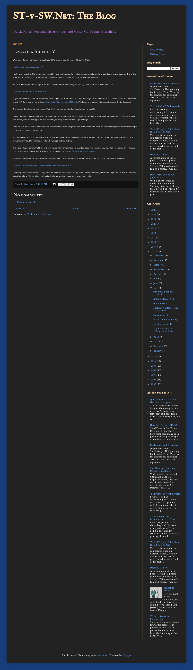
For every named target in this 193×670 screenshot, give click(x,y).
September (159, 269)
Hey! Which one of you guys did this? (162, 176)
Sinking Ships (160, 303)
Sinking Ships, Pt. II (163, 299)
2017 (153, 237)
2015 (154, 246)
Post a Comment (26, 202)
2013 (154, 356)
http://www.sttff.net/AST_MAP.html (84, 151)
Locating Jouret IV (163, 324)
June (156, 283)
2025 (154, 210)
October (157, 264)
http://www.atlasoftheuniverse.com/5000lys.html (61, 102)
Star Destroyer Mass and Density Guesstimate (163, 469)
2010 (154, 361)
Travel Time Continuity (165, 319)
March (157, 341)
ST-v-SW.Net (157, 50)
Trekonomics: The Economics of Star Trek (162, 518)
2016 (154, 242)
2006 (154, 379)
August (157, 274)
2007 (154, 375)
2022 (154, 219)
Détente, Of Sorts (159, 154)
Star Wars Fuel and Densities (163, 293)
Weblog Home (157, 54)
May (156, 288)
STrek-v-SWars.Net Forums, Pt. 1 (160, 617)
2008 (154, 370)
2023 (154, 214)
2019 (154, 228)
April (156, 337)
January (157, 350)
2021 (154, 223)
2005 (154, 384)
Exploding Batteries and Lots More (165, 309)
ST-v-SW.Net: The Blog (64, 16)
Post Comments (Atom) (40, 214)
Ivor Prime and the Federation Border (164, 330)
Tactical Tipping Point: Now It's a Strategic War (164, 130)
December (159, 255)
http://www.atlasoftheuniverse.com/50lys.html (29, 92)
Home (76, 208)
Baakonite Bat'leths (169, 589)
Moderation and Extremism (164, 83)
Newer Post (20, 208)
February (158, 346)
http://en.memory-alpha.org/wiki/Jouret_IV (28, 67)
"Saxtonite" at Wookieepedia (165, 106)
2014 (154, 251)
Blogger (127, 655)
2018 (154, 233)
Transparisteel (160, 315)
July (155, 278)
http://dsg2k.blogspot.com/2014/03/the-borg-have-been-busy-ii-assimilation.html (42, 165)
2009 (154, 365)
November (159, 260)
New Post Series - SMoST (163, 425)
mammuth (102, 655)
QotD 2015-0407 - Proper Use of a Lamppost (163, 401)
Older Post (131, 208)
